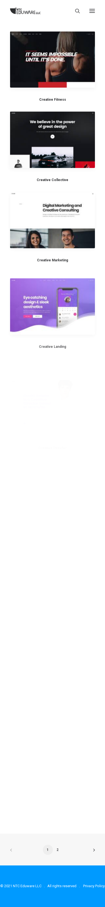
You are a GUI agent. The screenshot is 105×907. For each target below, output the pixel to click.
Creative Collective (52, 180)
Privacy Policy (94, 886)
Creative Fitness (52, 100)
